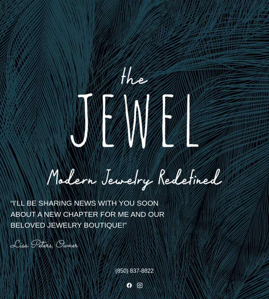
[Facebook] (129, 285)
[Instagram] (140, 285)
